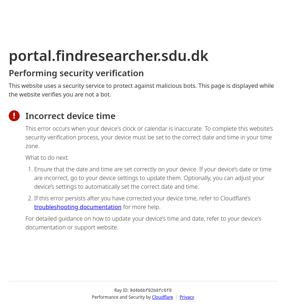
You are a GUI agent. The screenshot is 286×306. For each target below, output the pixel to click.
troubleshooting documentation (78, 207)
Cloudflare (162, 297)
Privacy (187, 297)
